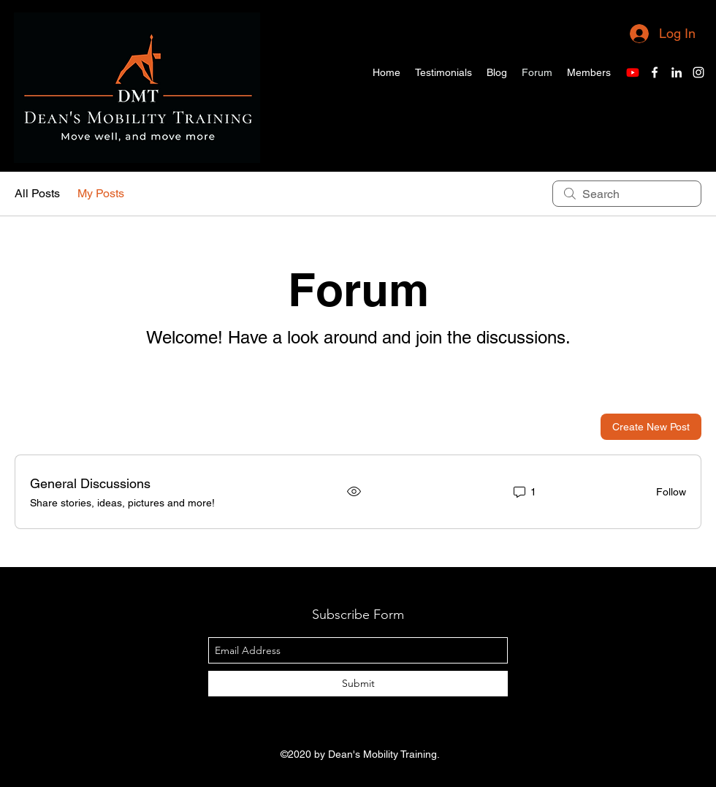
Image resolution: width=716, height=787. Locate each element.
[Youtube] (632, 72)
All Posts (37, 193)
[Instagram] (698, 72)
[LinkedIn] (676, 72)
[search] (626, 193)
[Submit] (358, 683)
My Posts (100, 193)
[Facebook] (654, 72)
